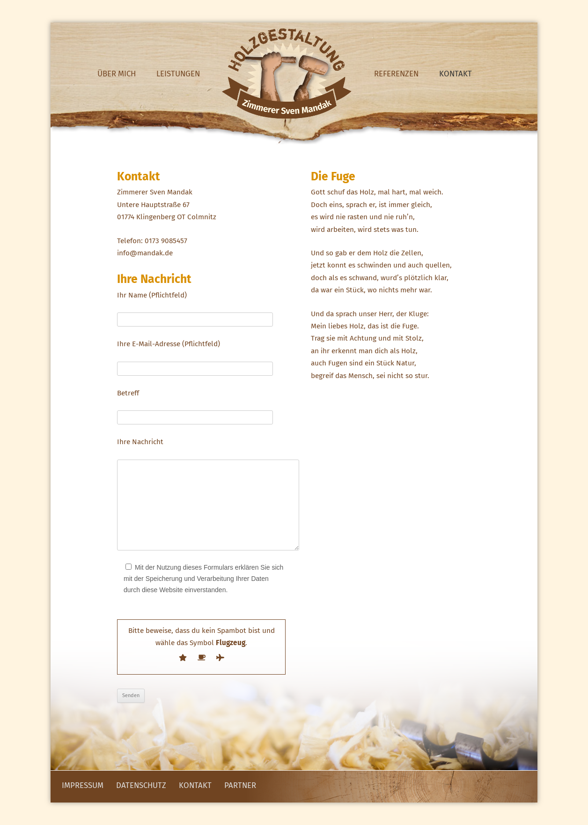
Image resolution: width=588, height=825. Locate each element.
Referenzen (396, 73)
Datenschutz (141, 785)
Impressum (82, 785)
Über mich (116, 73)
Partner (240, 785)
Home (286, 73)
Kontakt (455, 73)
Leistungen (178, 73)
